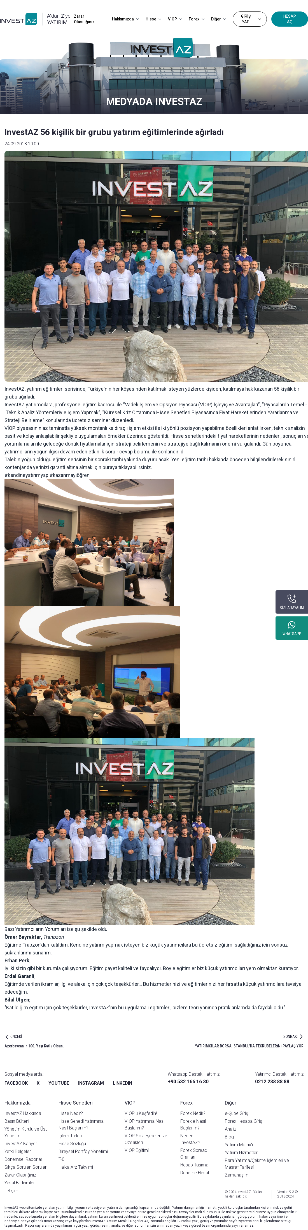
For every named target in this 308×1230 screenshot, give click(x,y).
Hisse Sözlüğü (72, 1143)
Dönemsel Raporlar (23, 1159)
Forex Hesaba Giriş (243, 1121)
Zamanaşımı (237, 1175)
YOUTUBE (58, 1083)
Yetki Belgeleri (18, 1151)
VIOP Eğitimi (137, 1150)
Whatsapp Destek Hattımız (194, 1074)
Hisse (153, 19)
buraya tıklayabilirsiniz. (127, 467)
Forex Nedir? (193, 1113)
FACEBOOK (16, 1083)
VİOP (175, 19)
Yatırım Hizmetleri (241, 1152)
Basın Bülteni (16, 1121)
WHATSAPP (292, 634)
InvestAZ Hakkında (22, 1113)
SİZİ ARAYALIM (292, 607)
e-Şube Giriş (236, 1113)
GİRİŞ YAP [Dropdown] (251, 19)
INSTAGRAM (91, 1083)
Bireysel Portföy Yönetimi (83, 1151)
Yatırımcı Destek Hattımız (279, 1074)
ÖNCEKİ (16, 1036)
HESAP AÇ (289, 19)
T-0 (61, 1159)
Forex (196, 19)
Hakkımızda (125, 19)
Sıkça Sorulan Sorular (25, 1167)
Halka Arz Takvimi (76, 1167)
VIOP (130, 1103)
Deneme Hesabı (195, 1172)
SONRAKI (290, 1036)
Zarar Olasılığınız (84, 19)
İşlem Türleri (70, 1135)
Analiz (230, 1129)
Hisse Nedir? (71, 1113)
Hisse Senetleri (76, 1103)
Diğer (218, 19)
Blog (229, 1137)
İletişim (11, 1190)
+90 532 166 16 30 (188, 1081)
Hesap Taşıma (194, 1165)
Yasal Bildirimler (19, 1182)
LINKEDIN (122, 1083)
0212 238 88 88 (272, 1081)
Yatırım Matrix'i (239, 1144)
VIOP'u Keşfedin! (141, 1113)
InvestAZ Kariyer (20, 1143)
